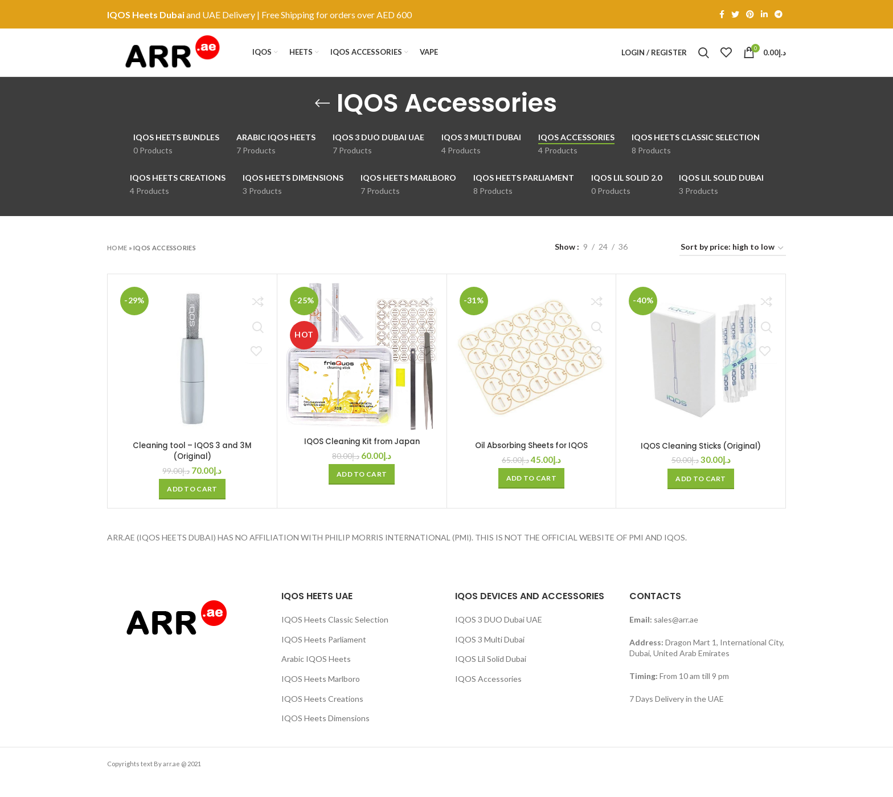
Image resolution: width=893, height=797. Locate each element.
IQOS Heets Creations (322, 716)
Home (117, 265)
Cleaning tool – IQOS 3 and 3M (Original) (192, 468)
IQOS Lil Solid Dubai (490, 676)
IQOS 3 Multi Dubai (490, 656)
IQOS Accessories (488, 696)
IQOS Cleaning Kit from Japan (362, 459)
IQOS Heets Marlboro (320, 696)
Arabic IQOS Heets (316, 676)
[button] (192, 507)
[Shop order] (732, 266)
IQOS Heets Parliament (323, 656)
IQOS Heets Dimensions (325, 736)
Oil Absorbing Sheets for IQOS (531, 463)
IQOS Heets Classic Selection (334, 637)
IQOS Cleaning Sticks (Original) (701, 463)
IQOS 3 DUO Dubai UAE (498, 637)
